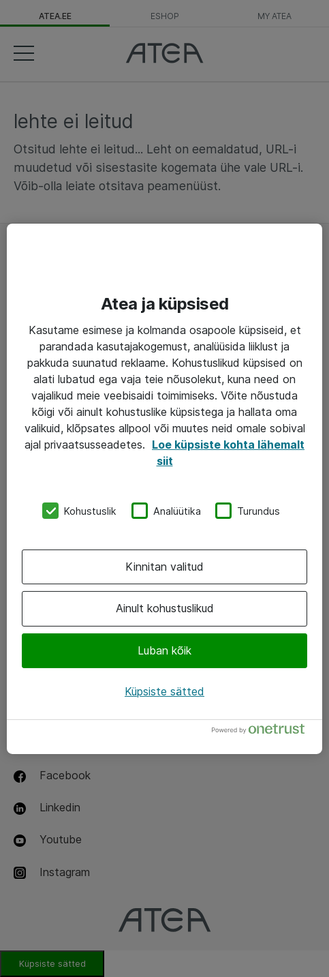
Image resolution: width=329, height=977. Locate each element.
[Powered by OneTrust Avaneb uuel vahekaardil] (263, 731)
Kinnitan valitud (164, 566)
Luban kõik (164, 650)
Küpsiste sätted (164, 691)
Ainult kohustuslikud (165, 608)
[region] (164, 488)
